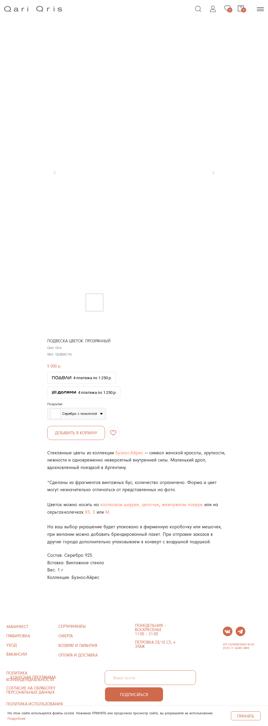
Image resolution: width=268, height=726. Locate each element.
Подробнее (16, 718)
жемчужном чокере (183, 504)
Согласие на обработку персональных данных (30, 690)
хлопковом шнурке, (120, 504)
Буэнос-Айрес (129, 452)
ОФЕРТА (65, 635)
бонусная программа (33, 677)
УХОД (11, 645)
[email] (150, 677)
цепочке (149, 504)
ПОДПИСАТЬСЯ (134, 694)
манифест (17, 626)
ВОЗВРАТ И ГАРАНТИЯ (77, 645)
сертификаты (72, 626)
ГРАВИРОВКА (18, 635)
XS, (88, 512)
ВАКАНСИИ (16, 654)
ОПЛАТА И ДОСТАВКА (78, 654)
